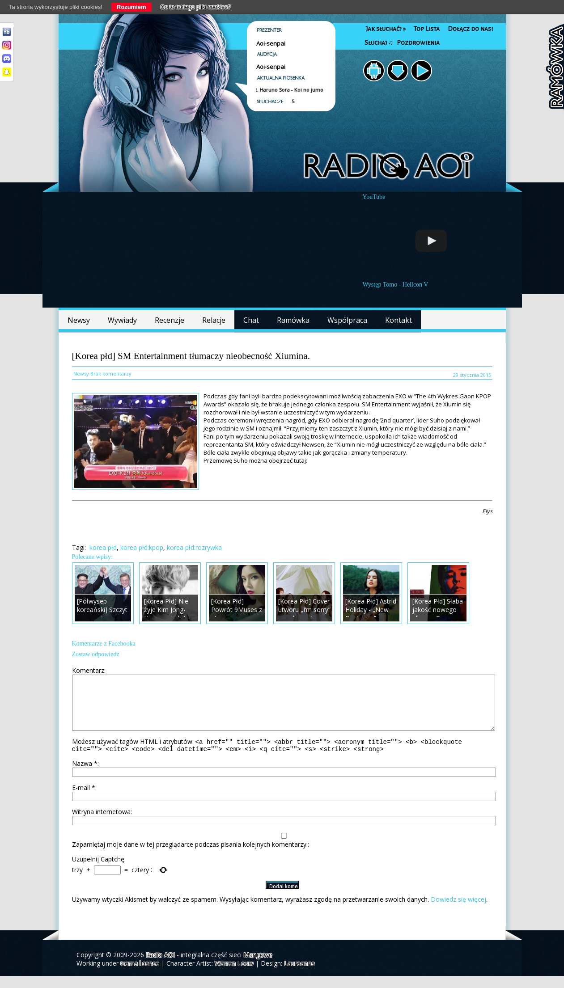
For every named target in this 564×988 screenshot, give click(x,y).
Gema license (139, 975)
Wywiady (122, 320)
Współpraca (347, 320)
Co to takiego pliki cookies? (196, 7)
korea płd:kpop (141, 547)
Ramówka (293, 320)
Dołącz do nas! (470, 28)
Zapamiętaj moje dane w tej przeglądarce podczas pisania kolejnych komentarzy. (190, 856)
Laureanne (299, 975)
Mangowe (257, 967)
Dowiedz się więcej (458, 911)
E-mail (83, 799)
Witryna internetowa (101, 823)
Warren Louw (234, 975)
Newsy (79, 320)
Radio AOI (160, 967)
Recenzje (169, 320)
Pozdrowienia (418, 42)
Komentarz (88, 670)
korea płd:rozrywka (194, 547)
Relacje (213, 320)
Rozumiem (131, 7)
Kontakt (398, 320)
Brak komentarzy (110, 373)
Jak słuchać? (386, 28)
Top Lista (427, 28)
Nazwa (85, 775)
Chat (251, 320)
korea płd (103, 547)
